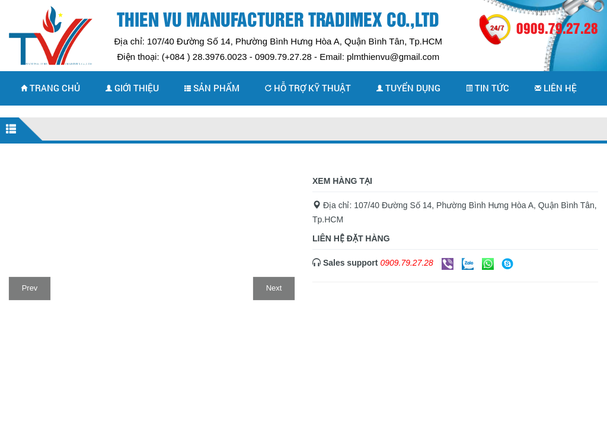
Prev (30, 287)
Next (274, 287)
